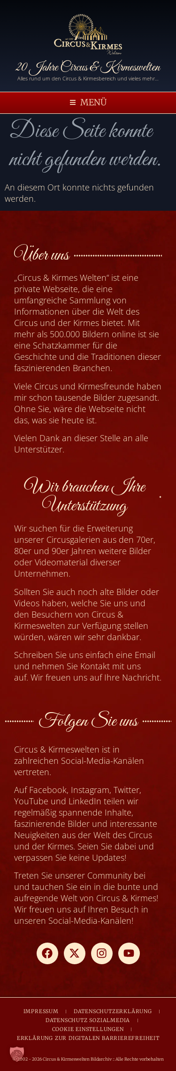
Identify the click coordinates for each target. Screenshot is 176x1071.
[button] (88, 103)
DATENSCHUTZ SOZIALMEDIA (88, 1020)
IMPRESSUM (41, 1011)
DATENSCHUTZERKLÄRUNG (113, 1011)
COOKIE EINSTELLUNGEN (88, 1029)
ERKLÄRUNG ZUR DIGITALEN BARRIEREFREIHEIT (88, 1038)
